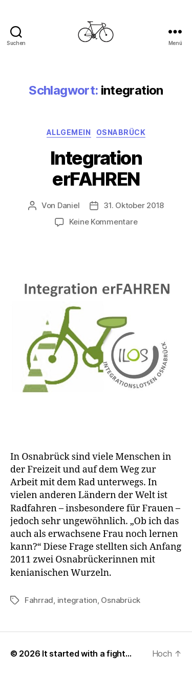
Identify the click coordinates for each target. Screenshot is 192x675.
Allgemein (69, 132)
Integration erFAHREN (96, 168)
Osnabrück (121, 132)
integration (77, 600)
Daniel (68, 205)
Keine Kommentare (103, 222)
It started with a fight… (87, 653)
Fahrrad (39, 600)
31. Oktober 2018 (133, 205)
